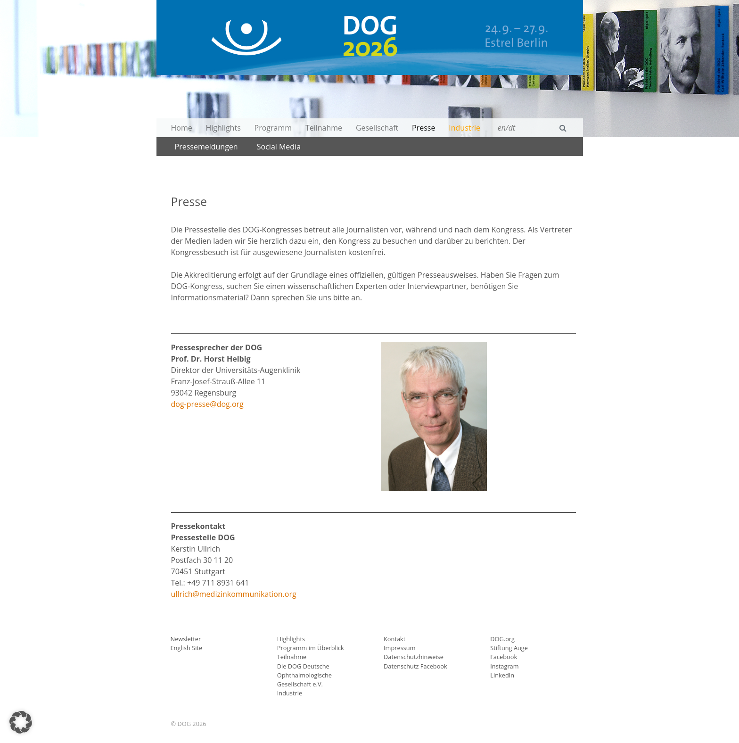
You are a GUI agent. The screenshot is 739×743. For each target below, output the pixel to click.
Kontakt (394, 639)
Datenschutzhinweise (413, 656)
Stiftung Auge (509, 648)
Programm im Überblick (310, 648)
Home (181, 128)
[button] (20, 722)
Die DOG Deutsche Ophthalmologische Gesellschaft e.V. (304, 675)
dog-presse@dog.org (207, 404)
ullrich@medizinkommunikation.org (233, 594)
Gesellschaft (377, 128)
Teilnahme (323, 128)
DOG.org (502, 639)
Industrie (464, 128)
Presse (423, 128)
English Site (187, 648)
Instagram (504, 666)
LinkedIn (502, 675)
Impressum (400, 648)
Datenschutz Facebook (415, 666)
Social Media (279, 146)
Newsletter (186, 639)
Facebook (503, 656)
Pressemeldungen (206, 146)
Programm (273, 128)
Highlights (223, 128)
